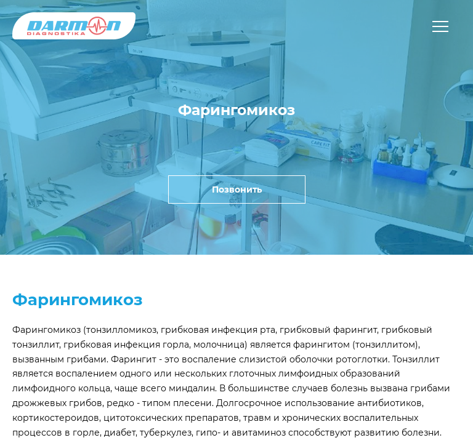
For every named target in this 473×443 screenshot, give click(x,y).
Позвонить (237, 189)
